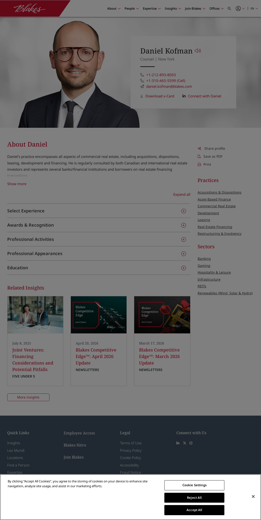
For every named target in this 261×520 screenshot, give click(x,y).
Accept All (194, 510)
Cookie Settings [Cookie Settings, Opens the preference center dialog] (194, 485)
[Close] (253, 496)
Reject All (194, 497)
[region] (130, 497)
